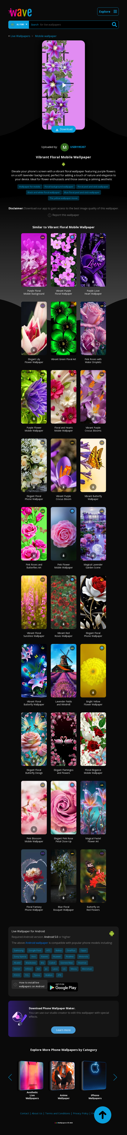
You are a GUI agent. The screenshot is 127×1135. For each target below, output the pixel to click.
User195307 (73, 147)
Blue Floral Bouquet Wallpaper (63, 908)
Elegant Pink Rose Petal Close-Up (63, 840)
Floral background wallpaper (59, 186)
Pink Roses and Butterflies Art (34, 566)
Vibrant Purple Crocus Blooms (93, 429)
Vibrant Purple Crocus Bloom (63, 498)
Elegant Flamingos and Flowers (63, 771)
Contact (24, 1113)
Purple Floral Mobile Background (33, 292)
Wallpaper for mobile (30, 186)
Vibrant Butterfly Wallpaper (93, 498)
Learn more (63, 1030)
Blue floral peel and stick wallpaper (81, 192)
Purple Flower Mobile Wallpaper (34, 429)
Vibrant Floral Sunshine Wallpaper (33, 634)
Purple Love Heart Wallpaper (93, 292)
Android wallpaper (36, 943)
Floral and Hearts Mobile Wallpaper (63, 429)
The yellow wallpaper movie (64, 198)
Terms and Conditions (57, 1113)
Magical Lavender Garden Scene (93, 566)
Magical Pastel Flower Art (93, 840)
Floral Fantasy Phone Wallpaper (34, 908)
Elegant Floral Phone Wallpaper (34, 498)
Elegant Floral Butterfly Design (34, 771)
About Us (37, 1113)
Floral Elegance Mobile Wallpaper (93, 771)
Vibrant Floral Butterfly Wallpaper (34, 703)
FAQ (93, 1113)
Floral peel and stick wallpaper (93, 186)
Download (63, 129)
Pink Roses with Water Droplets (93, 361)
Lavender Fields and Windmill (63, 703)
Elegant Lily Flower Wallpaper (34, 361)
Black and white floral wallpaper (44, 192)
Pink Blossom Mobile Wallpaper (34, 840)
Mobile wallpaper (46, 36)
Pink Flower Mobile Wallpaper (63, 566)
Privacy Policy (80, 1113)
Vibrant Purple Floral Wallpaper (63, 292)
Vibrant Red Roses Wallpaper (63, 634)
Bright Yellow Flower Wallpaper (93, 703)
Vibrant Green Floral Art (63, 359)
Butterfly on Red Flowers (93, 908)
